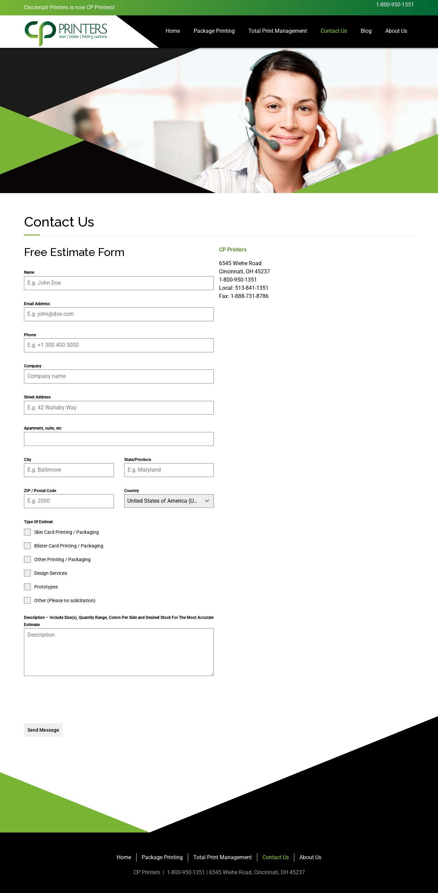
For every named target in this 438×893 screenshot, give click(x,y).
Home (173, 31)
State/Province (137, 459)
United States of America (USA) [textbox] (164, 501)
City (27, 459)
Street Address (37, 397)
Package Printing (214, 31)
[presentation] (119, 699)
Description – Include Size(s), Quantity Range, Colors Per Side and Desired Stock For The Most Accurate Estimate (119, 621)
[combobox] (169, 501)
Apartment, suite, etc (43, 428)
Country (131, 490)
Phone (30, 335)
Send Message (43, 730)
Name (29, 272)
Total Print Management (277, 31)
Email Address (37, 303)
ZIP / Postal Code (40, 490)
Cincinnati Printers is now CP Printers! (69, 7)
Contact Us (334, 31)
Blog (366, 31)
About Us (396, 31)
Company (32, 366)
